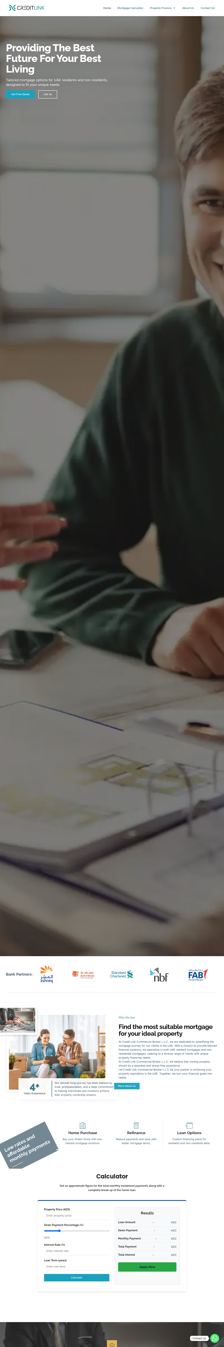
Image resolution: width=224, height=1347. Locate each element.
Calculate (76, 1277)
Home (107, 8)
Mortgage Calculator (130, 8)
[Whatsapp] (214, 1338)
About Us (188, 8)
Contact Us (208, 8)
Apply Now (147, 1267)
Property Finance (163, 8)
